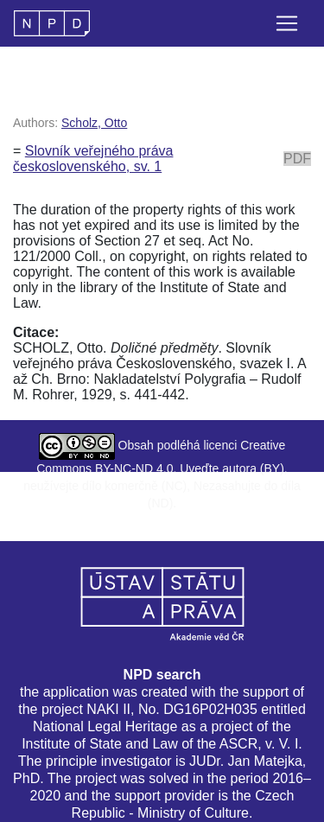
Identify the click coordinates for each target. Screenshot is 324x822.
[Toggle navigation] (287, 23)
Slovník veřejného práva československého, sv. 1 (93, 158)
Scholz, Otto (94, 123)
